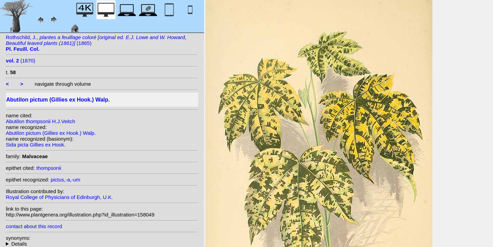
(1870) (20, 60)
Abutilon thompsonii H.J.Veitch (40, 121)
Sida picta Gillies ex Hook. (35, 145)
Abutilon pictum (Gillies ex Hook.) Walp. (51, 133)
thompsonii (48, 168)
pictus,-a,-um (65, 180)
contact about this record (34, 226)
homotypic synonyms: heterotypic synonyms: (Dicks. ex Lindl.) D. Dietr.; (102, 244)
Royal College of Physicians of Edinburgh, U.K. (59, 197)
